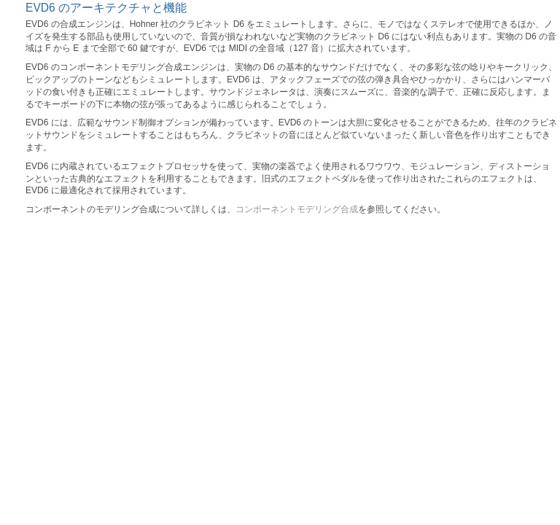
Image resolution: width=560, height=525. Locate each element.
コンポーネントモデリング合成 (297, 209)
